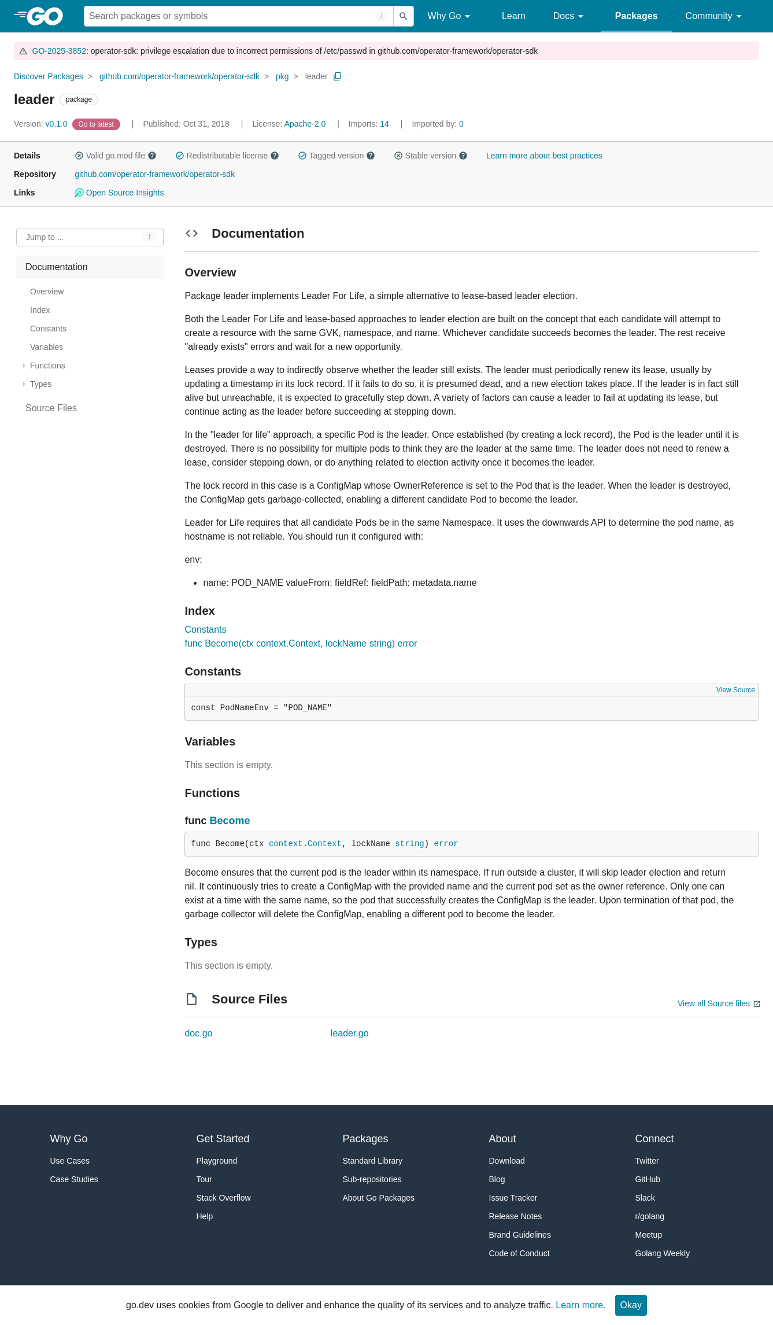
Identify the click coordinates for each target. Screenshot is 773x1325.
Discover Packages (48, 76)
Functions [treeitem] (47, 365)
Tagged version (336, 155)
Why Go (451, 16)
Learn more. (580, 1305)
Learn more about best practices (544, 155)
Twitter (647, 1160)
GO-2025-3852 (59, 51)
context (286, 843)
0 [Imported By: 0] (438, 123)
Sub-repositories (372, 1179)
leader (316, 76)
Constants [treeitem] (48, 328)
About (502, 1139)
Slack (645, 1197)
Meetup (649, 1234)
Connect (654, 1139)
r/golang (650, 1216)
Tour (204, 1179)
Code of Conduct (519, 1253)
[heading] (49, 16)
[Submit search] (403, 16)
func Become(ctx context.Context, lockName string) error (300, 643)
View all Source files (714, 1003)
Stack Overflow (224, 1197)
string (409, 843)
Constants (205, 629)
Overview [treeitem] (47, 291)
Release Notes (515, 1216)
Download (507, 1160)
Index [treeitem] (40, 310)
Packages (636, 16)
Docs (570, 16)
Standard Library (373, 1160)
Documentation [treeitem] (56, 267)
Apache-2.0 (305, 123)
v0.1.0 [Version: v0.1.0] (42, 123)
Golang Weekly (662, 1253)
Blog (497, 1179)
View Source (735, 690)
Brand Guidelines (520, 1234)
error (446, 843)
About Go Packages (379, 1197)
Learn (514, 16)
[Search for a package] (239, 16)
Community (715, 16)
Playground (217, 1160)
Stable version (431, 155)
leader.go (350, 1033)
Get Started (223, 1139)
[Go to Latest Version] (97, 123)
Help (205, 1216)
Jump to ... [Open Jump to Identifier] (45, 237)
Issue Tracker (513, 1197)
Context (325, 843)
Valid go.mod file (116, 155)
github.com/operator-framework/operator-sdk (179, 76)
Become (229, 820)
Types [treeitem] (40, 384)
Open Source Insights (119, 192)
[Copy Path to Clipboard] (337, 76)
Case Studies (74, 1179)
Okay (631, 1305)
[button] (79, 155)
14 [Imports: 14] (370, 123)
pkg (282, 76)
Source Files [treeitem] (51, 408)
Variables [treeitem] (46, 347)
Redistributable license (227, 155)
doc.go (198, 1033)
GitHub (648, 1179)
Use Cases (70, 1160)
